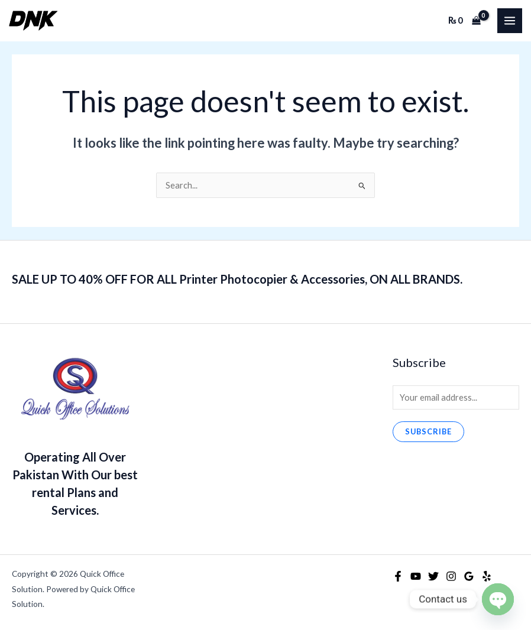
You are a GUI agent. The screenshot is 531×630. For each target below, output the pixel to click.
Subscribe (428, 431)
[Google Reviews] (469, 576)
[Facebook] (398, 576)
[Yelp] (486, 576)
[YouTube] (415, 576)
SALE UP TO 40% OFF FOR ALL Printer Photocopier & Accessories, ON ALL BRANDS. (237, 279)
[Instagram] (451, 576)
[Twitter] (433, 576)
